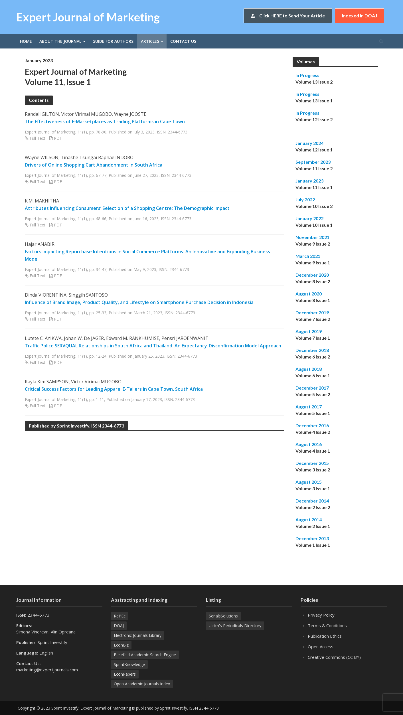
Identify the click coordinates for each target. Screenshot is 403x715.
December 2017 (312, 387)
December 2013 (312, 538)
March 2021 (307, 256)
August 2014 (308, 519)
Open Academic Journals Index (142, 683)
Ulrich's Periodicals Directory (235, 625)
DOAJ (119, 625)
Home (26, 41)
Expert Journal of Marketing (88, 17)
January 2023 (309, 180)
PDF (58, 138)
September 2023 (313, 162)
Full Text (37, 138)
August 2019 (308, 331)
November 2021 (312, 237)
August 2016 (308, 444)
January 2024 (309, 143)
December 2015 (312, 463)
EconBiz (121, 645)
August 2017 (308, 406)
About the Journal (60, 41)
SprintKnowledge (129, 664)
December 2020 (312, 275)
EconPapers (125, 674)
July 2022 (305, 199)
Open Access (320, 646)
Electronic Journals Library (137, 635)
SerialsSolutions (223, 616)
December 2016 (312, 425)
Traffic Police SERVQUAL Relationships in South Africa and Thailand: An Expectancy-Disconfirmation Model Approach (153, 346)
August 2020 (308, 293)
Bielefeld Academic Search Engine (145, 654)
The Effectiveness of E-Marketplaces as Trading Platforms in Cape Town (105, 121)
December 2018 (312, 350)
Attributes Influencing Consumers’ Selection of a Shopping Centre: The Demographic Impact (127, 208)
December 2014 (312, 500)
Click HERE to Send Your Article (288, 15)
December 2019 (312, 312)
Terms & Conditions (327, 625)
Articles (150, 41)
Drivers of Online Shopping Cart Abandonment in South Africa (93, 165)
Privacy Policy (321, 615)
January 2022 (309, 218)
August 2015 (308, 482)
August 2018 (308, 369)
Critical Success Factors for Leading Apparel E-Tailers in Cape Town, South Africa (114, 389)
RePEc (119, 616)
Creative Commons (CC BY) (334, 657)
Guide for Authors (112, 41)
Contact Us (183, 41)
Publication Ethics (325, 636)
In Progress (307, 75)
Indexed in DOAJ (359, 15)
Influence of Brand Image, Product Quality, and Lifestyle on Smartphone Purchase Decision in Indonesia (139, 302)
